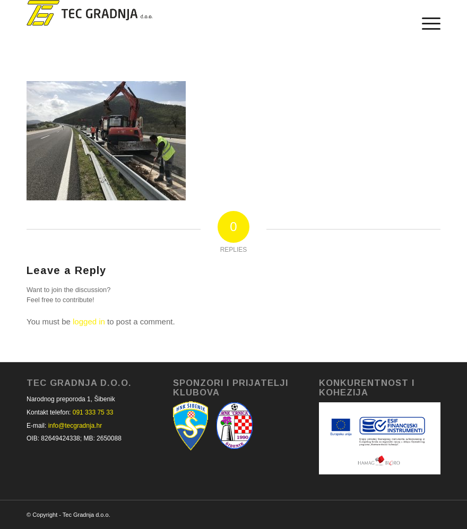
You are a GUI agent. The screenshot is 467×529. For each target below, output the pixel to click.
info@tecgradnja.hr (75, 425)
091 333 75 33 (93, 412)
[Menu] (425, 24)
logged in (89, 321)
